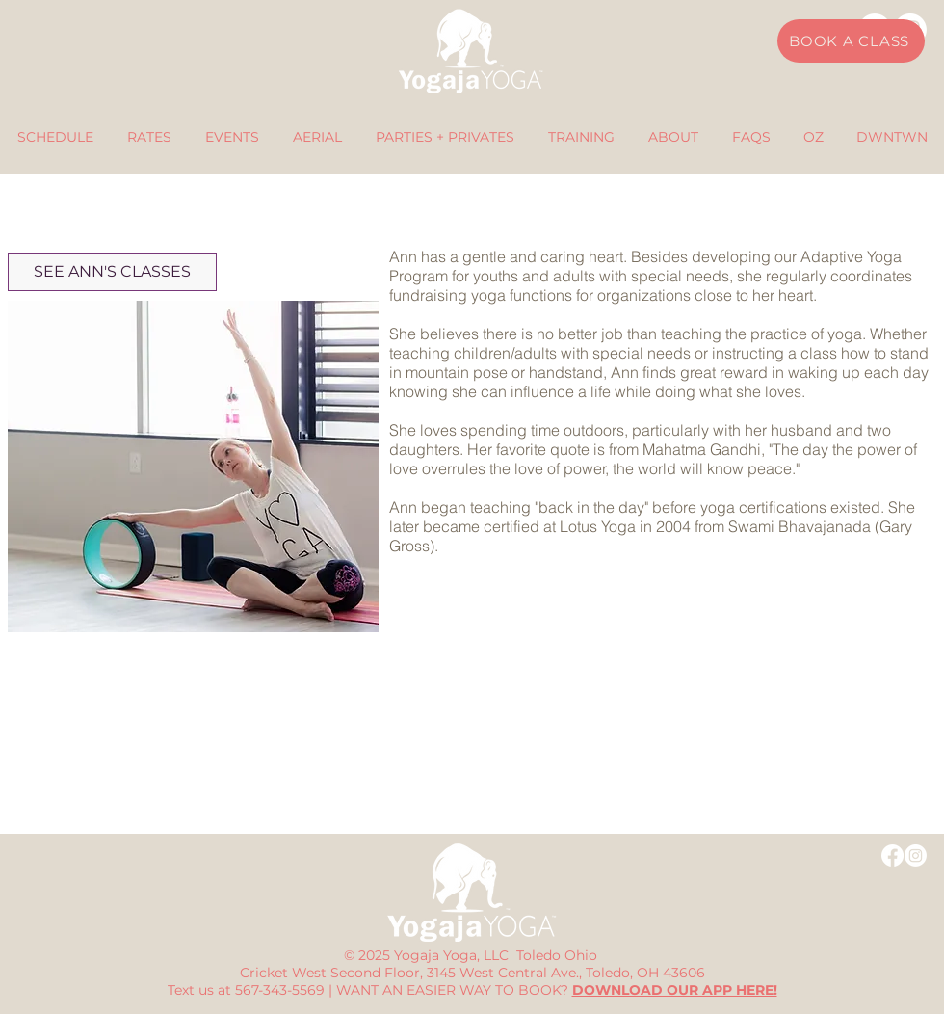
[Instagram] (916, 855)
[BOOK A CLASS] (851, 41)
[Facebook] (892, 855)
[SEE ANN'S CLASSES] (112, 272)
